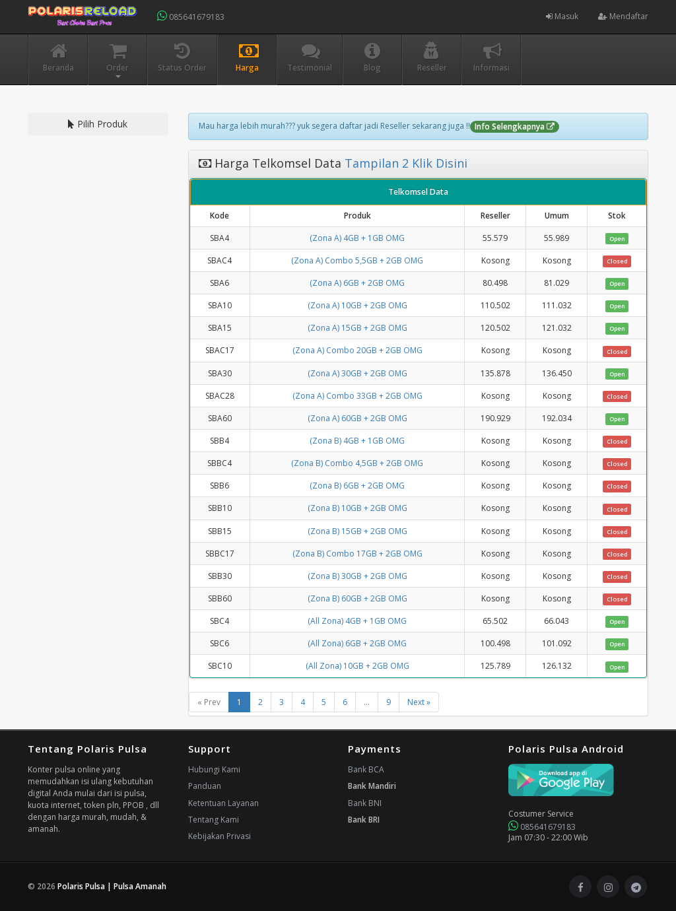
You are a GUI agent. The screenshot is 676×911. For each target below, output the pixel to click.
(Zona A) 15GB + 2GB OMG (357, 327)
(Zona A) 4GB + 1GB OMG (357, 238)
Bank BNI (365, 803)
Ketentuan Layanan (223, 803)
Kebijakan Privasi (219, 836)
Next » (418, 702)
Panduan (204, 786)
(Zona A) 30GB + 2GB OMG (357, 373)
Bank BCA (366, 769)
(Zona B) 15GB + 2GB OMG (357, 531)
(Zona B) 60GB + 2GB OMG (357, 598)
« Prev (208, 702)
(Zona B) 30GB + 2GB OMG (357, 576)
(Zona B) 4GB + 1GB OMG (357, 440)
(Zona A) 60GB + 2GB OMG (357, 418)
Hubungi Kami (214, 769)
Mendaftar (623, 16)
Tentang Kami (213, 819)
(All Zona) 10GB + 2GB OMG (357, 665)
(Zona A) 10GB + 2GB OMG (357, 305)
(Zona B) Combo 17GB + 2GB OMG (357, 553)
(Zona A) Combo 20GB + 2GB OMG (357, 350)
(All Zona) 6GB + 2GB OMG (357, 643)
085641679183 (190, 16)
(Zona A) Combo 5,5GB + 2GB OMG (357, 260)
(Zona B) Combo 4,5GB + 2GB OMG (357, 463)
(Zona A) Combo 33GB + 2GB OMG (357, 395)
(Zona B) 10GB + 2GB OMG (357, 508)
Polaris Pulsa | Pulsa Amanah (111, 886)
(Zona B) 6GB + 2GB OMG (357, 485)
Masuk (562, 16)
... (367, 702)
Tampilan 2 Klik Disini (404, 163)
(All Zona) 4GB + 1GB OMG (357, 620)
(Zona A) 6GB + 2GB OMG (357, 282)
